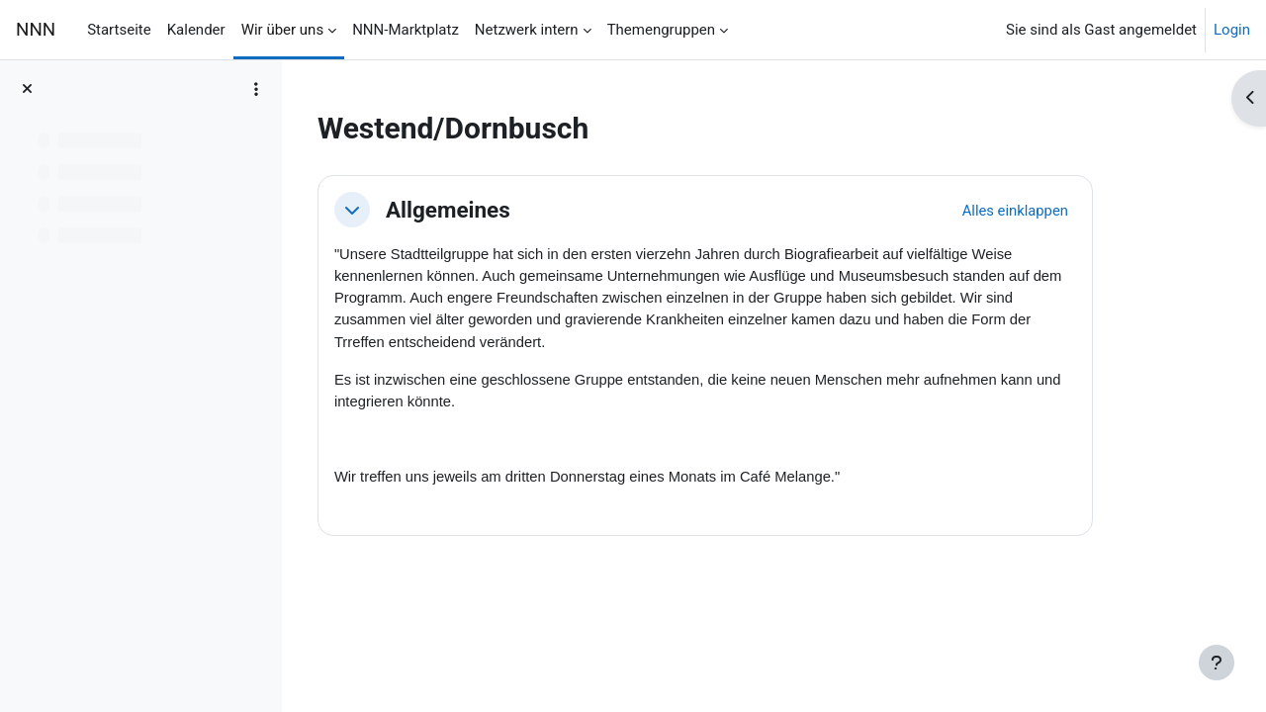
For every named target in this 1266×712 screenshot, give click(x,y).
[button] (405, 209)
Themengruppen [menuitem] (661, 30)
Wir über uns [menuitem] (282, 30)
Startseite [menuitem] (119, 30)
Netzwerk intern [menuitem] (527, 30)
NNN (35, 30)
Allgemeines (501, 209)
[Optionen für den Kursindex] (256, 89)
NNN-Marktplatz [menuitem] (405, 30)
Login (1232, 30)
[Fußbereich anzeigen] (1216, 662)
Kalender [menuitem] (196, 30)
